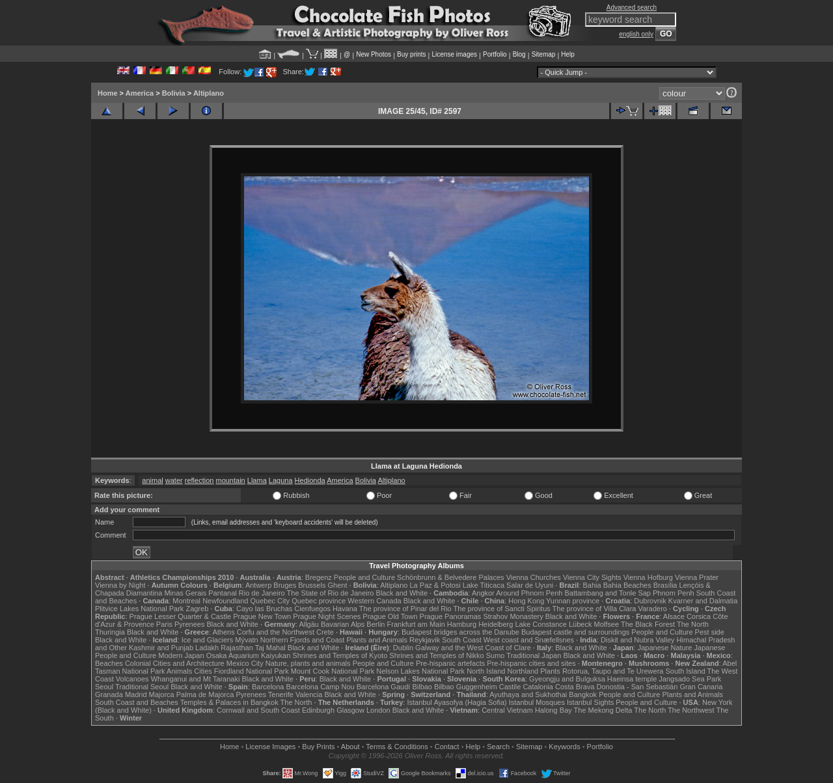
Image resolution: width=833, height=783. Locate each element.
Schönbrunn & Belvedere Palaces (450, 577)
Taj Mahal (270, 648)
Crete (325, 632)
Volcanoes (132, 679)
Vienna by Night (120, 585)
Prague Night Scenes (327, 616)
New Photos (373, 54)
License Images (270, 746)
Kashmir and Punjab (161, 648)
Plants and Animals (376, 640)
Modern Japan (181, 655)
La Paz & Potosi (435, 585)
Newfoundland (225, 601)
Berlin (375, 624)
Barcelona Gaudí (384, 687)
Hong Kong (526, 601)
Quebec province (319, 601)
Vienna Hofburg (648, 577)
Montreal (186, 601)
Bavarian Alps (342, 624)
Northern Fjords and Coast (302, 640)
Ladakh (207, 648)
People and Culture (364, 577)
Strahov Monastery (513, 616)
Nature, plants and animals (308, 663)
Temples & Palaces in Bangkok (229, 702)
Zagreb (196, 608)
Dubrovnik (650, 601)
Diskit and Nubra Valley (638, 640)
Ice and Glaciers (207, 640)
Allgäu (309, 624)
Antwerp (258, 585)
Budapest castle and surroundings (575, 632)
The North (693, 624)
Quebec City (270, 601)
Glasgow (350, 710)
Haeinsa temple (632, 679)
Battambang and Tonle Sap (607, 593)
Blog (519, 54)
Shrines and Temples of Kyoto (339, 655)
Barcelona (268, 687)
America (140, 93)
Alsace (674, 616)
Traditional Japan (533, 655)
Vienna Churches (533, 577)
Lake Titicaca (483, 585)
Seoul (104, 687)
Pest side (709, 632)
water (174, 480)
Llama (257, 480)
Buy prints (411, 54)
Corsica (699, 616)
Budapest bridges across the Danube (460, 632)
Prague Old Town (389, 616)
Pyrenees (189, 624)
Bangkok (583, 694)
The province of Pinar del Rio (405, 608)
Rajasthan (237, 648)
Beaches (109, 663)
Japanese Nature (665, 648)
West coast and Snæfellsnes (529, 640)
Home (108, 93)
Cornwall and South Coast (258, 710)
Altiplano (208, 93)
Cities (203, 671)
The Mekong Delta (603, 710)
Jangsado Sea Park (690, 679)
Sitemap (544, 54)
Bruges (284, 585)
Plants (550, 671)
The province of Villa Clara (594, 608)
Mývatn (246, 640)
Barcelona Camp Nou (320, 687)
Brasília (665, 585)
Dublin (403, 648)
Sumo (495, 655)
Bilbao (422, 687)
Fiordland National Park (251, 671)
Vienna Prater (696, 577)
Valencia (308, 694)
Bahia (592, 585)
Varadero (652, 608)
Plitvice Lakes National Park (139, 608)
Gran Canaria (700, 687)
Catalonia (538, 687)
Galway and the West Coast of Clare (473, 648)
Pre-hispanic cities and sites (531, 663)
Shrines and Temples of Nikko (436, 655)
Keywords (564, 746)
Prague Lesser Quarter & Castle (181, 616)
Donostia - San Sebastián (637, 687)
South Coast (462, 640)
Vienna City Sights (592, 577)
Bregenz (318, 577)
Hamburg (461, 624)
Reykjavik (424, 640)
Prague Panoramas (451, 616)
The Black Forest (648, 624)
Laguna (281, 480)
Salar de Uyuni (529, 585)
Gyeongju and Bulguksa (567, 679)
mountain (230, 480)
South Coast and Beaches (136, 702)
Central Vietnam (507, 710)
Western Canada (374, 601)
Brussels (311, 585)
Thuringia (110, 632)
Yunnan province (572, 601)
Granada (109, 694)
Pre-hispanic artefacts (450, 663)
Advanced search (632, 7)
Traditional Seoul (142, 687)
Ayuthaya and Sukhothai (528, 694)
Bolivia (173, 93)
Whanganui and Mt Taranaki (195, 679)
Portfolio (495, 54)
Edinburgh (318, 710)
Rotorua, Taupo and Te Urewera (613, 671)
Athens (223, 632)
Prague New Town (262, 616)
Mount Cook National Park (332, 671)
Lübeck (580, 624)
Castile (510, 687)
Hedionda (310, 480)
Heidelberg (495, 624)
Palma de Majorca (205, 694)
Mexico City (245, 663)
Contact (447, 746)
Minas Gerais (185, 593)
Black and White (402, 593)
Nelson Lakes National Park (420, 671)
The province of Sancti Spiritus (502, 608)
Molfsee (607, 624)
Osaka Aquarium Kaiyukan (248, 655)
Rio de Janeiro (262, 593)
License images (454, 54)
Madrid (136, 694)
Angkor (483, 593)
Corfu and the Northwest (275, 632)
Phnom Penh (673, 593)
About (350, 746)
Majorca (161, 694)
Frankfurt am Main (416, 624)
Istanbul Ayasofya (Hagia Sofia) (456, 702)
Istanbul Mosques (537, 702)
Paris (164, 624)
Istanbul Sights (590, 702)
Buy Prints (318, 746)
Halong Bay (553, 710)
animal (152, 480)
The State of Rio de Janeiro (330, 593)
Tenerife (281, 694)
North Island (486, 671)
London (378, 710)
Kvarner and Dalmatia (702, 601)
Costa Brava (575, 687)
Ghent (338, 585)
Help (568, 54)
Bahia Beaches (627, 585)
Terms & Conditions (397, 746)
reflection (199, 480)
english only (636, 34)
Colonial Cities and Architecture (175, 663)
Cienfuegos (312, 608)
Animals (179, 671)
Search (498, 746)
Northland (523, 671)
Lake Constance (541, 624)
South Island (685, 671)
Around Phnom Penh (529, 593)
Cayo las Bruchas (264, 608)
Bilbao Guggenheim (465, 687)
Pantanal (222, 593)
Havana (345, 608)
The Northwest (691, 710)
